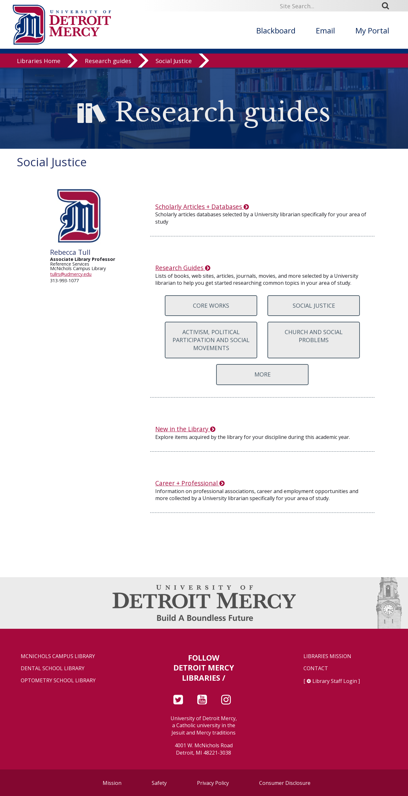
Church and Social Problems (314, 336)
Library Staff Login (334, 681)
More (262, 374)
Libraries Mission (327, 656)
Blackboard (275, 30)
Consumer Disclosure (284, 782)
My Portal (372, 30)
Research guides (108, 62)
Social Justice (174, 62)
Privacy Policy (213, 782)
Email (325, 30)
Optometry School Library (58, 681)
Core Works (211, 305)
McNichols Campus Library (58, 656)
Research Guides (182, 267)
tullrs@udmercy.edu (70, 274)
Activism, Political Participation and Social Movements (211, 340)
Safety (159, 782)
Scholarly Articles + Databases (202, 206)
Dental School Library (52, 668)
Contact (315, 668)
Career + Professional (189, 483)
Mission (112, 782)
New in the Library (185, 429)
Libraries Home (39, 62)
